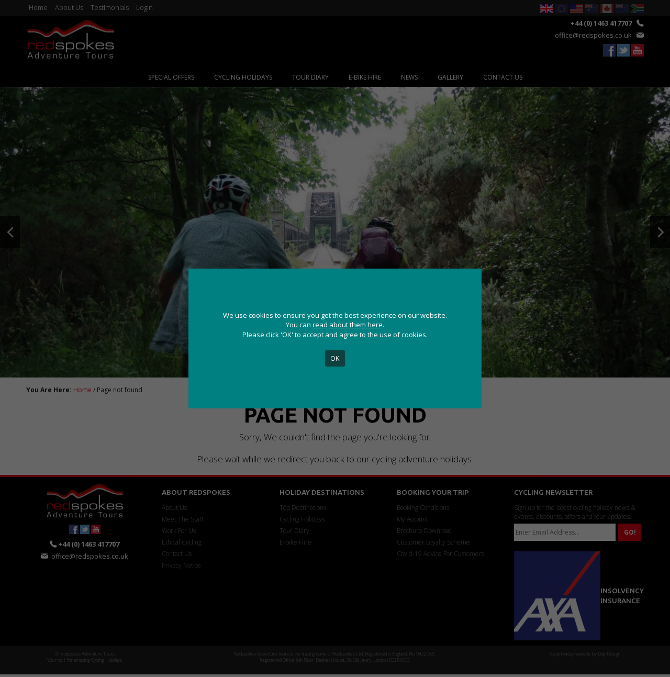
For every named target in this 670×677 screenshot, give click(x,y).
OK (335, 358)
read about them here (347, 324)
